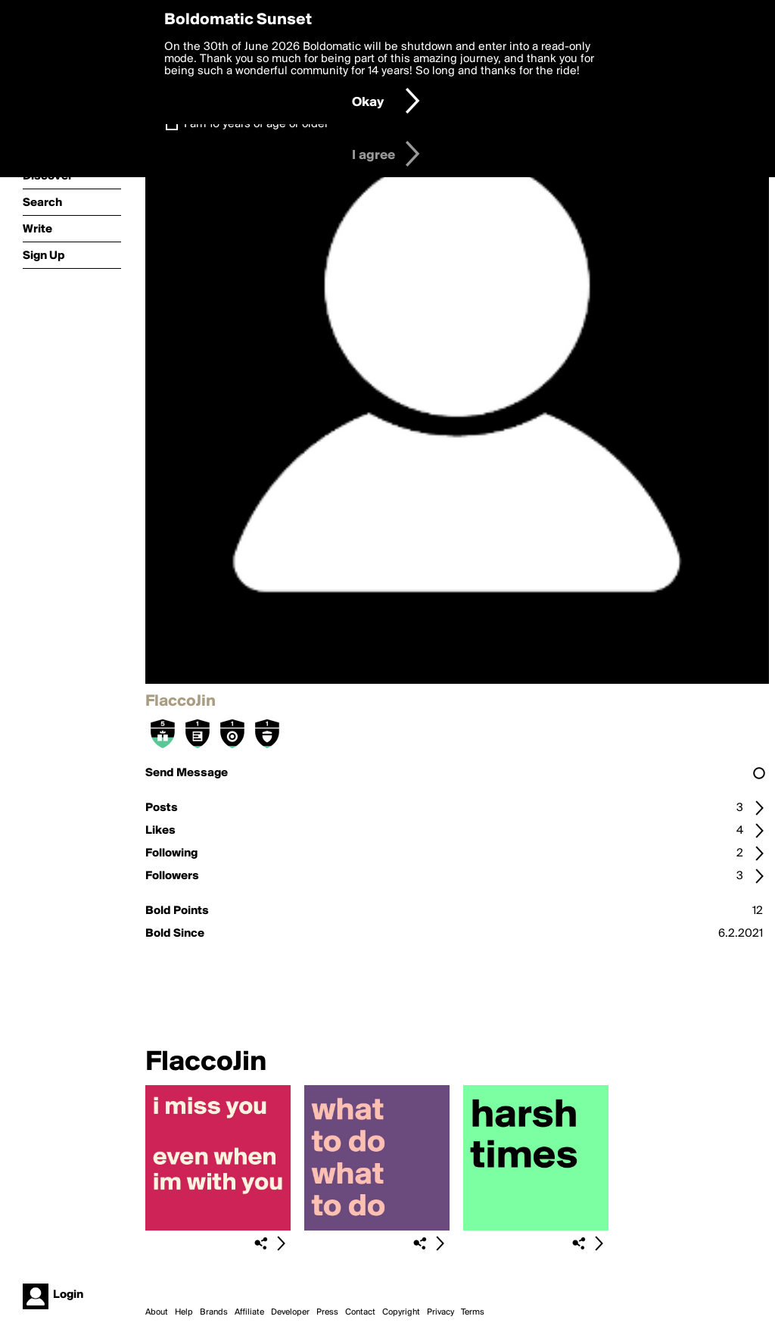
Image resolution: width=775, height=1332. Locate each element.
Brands (214, 1312)
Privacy (440, 1312)
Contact (360, 1312)
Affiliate (249, 1312)
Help (184, 1312)
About (156, 1312)
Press (327, 1312)
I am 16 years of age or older (256, 124)
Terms (472, 1312)
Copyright (401, 1312)
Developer (290, 1312)
